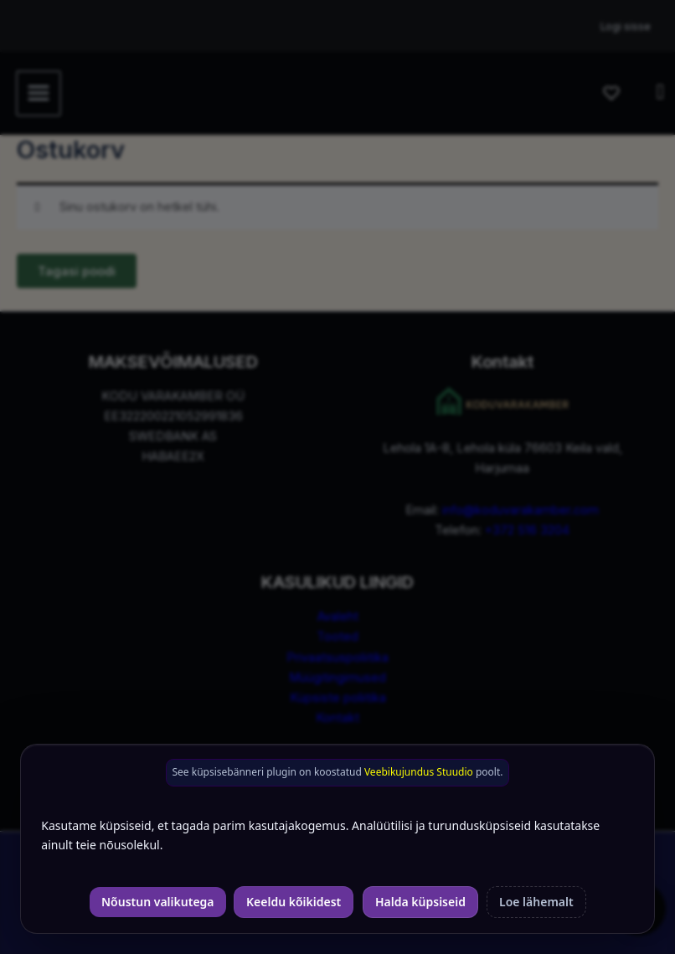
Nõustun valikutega (157, 902)
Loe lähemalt (536, 902)
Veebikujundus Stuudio (418, 772)
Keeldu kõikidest (293, 902)
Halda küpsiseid (420, 902)
